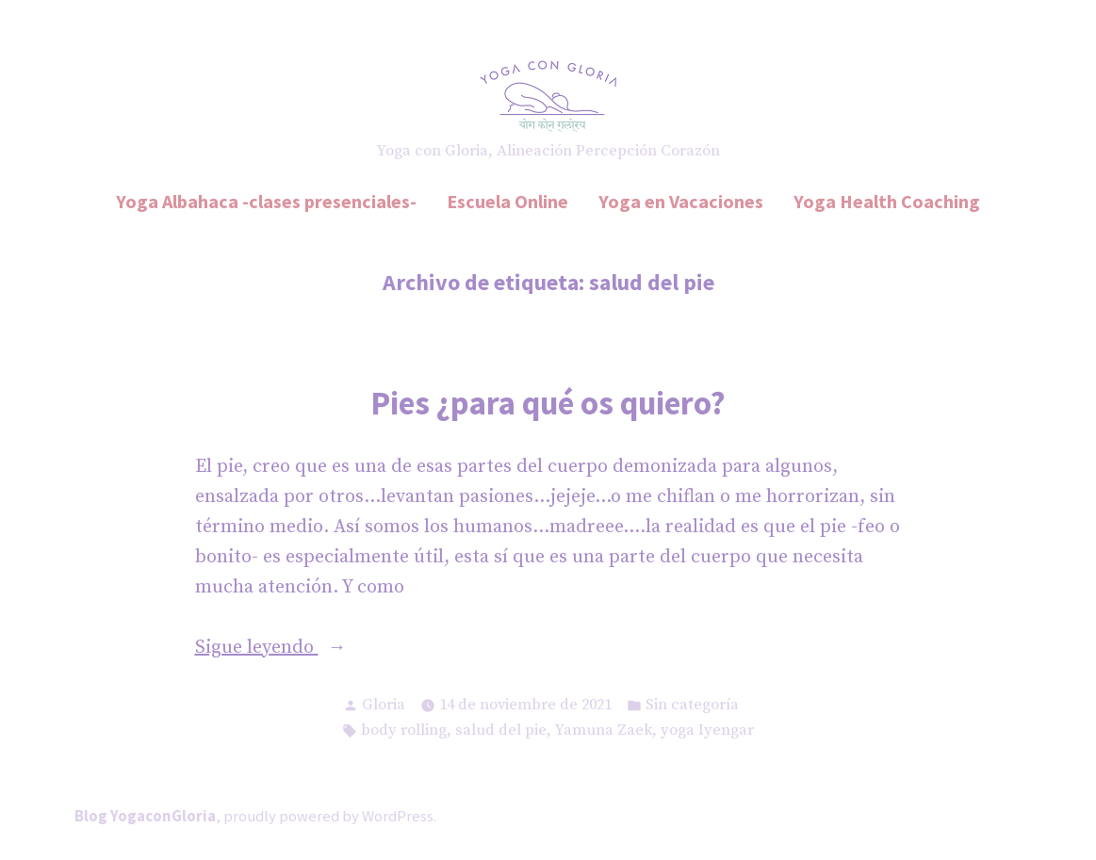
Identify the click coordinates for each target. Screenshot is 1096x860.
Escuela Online (507, 201)
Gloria (383, 705)
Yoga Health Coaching (886, 201)
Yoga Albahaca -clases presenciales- (266, 201)
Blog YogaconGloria (145, 816)
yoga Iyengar (707, 730)
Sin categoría (692, 705)
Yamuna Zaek (603, 730)
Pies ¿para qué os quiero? (548, 402)
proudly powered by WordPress (328, 816)
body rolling (404, 730)
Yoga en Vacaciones (680, 201)
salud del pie (501, 730)
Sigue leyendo (293, 648)
